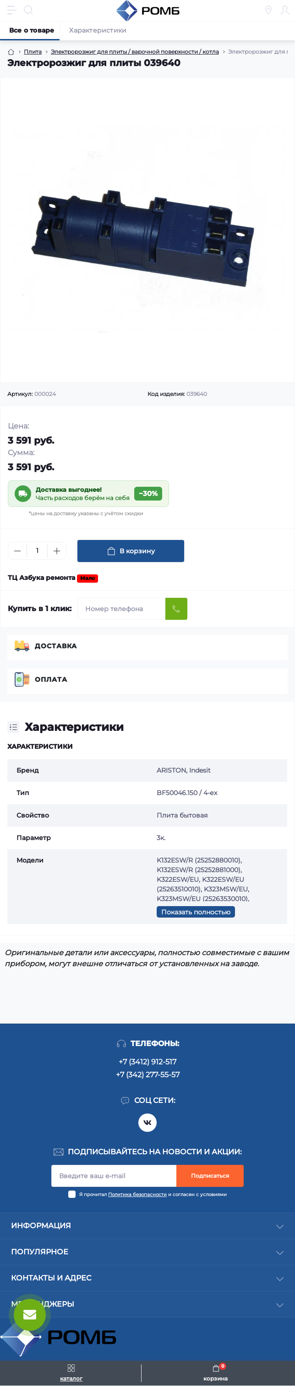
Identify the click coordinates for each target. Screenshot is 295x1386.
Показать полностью (195, 912)
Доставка (56, 646)
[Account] (285, 10)
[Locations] (268, 10)
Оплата (51, 679)
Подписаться (210, 1175)
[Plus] (57, 551)
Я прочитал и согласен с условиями (153, 1194)
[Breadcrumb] (11, 52)
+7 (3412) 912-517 (147, 1062)
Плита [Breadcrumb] (33, 51)
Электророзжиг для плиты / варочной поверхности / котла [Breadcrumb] (135, 51)
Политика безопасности (137, 1194)
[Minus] (17, 551)
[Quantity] (37, 550)
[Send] (176, 609)
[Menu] (11, 10)
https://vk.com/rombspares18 (147, 1122)
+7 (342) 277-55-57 (148, 1074)
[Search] (28, 10)
